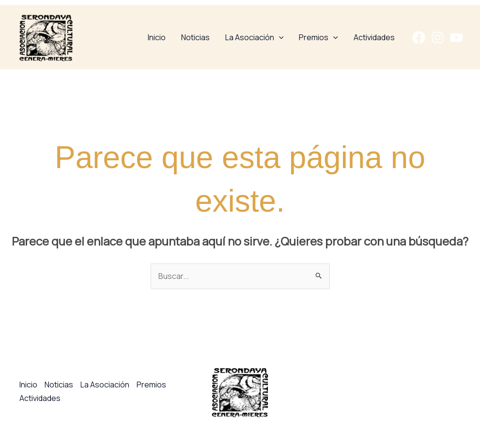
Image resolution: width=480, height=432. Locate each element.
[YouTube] (456, 37)
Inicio (157, 37)
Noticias (195, 37)
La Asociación (254, 37)
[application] (279, 37)
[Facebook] (418, 37)
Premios (318, 37)
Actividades (374, 37)
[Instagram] (437, 37)
